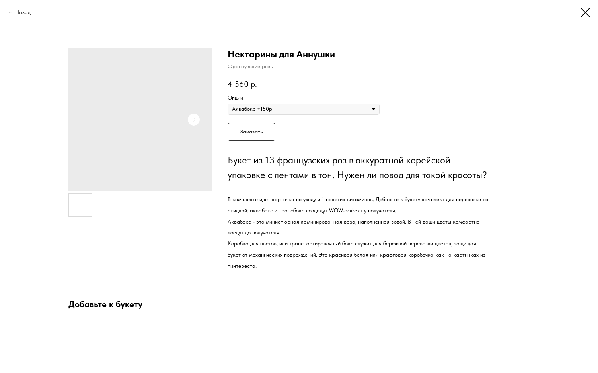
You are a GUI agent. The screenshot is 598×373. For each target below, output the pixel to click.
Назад (23, 12)
